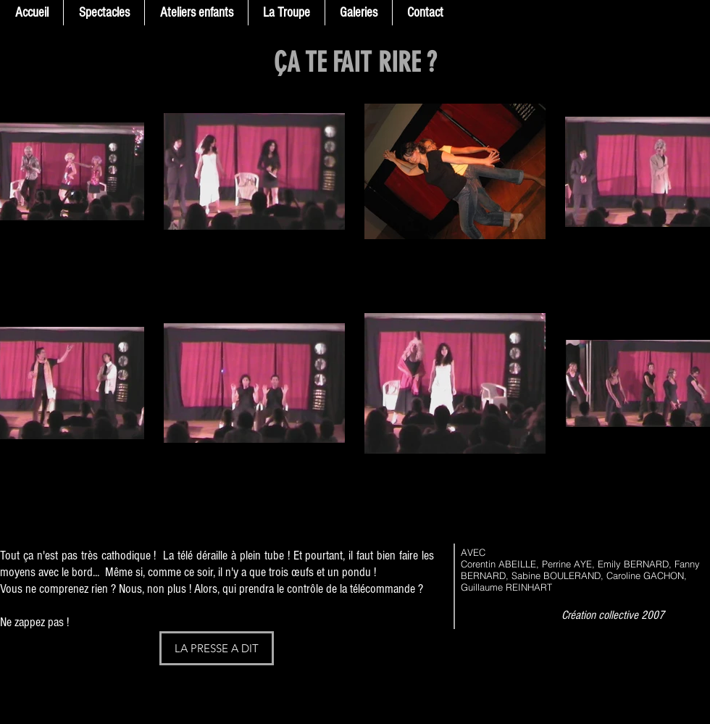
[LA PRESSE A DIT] (216, 648)
